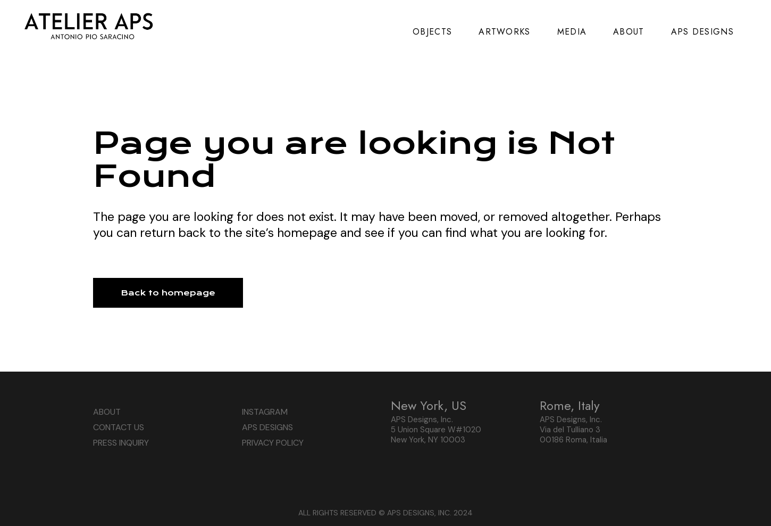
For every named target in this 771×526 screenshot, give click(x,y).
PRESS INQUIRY (121, 442)
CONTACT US (118, 427)
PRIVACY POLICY (273, 442)
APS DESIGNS (267, 427)
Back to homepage (168, 293)
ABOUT (107, 411)
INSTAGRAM (265, 411)
